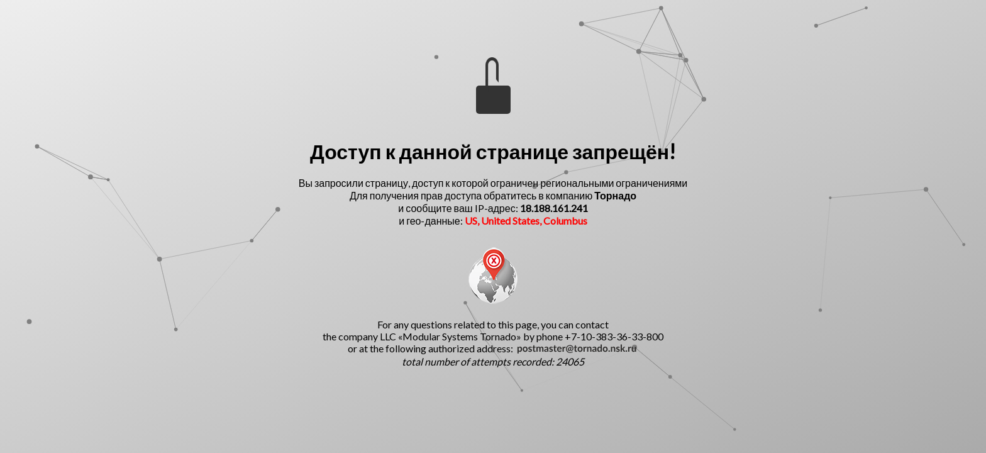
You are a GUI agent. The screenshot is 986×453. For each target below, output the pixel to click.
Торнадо (615, 195)
